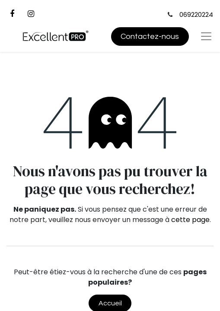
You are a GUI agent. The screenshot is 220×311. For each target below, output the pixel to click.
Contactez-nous (150, 36)
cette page (190, 220)
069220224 (196, 14)
